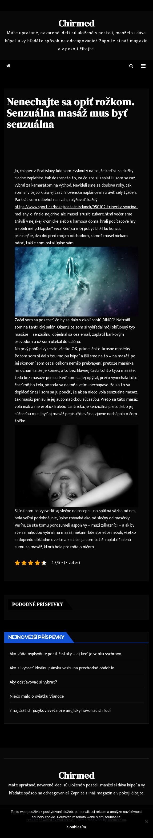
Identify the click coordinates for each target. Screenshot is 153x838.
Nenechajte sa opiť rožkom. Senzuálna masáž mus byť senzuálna (71, 113)
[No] (146, 821)
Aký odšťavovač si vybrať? (33, 682)
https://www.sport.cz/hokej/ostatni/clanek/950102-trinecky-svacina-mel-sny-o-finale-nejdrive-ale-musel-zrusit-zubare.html (76, 210)
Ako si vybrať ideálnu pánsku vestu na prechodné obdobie (62, 668)
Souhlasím (76, 827)
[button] (131, 66)
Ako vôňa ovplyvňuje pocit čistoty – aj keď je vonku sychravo (65, 654)
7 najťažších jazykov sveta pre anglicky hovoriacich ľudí (60, 710)
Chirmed (76, 23)
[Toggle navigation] (143, 66)
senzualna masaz (122, 392)
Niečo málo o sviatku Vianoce (37, 696)
